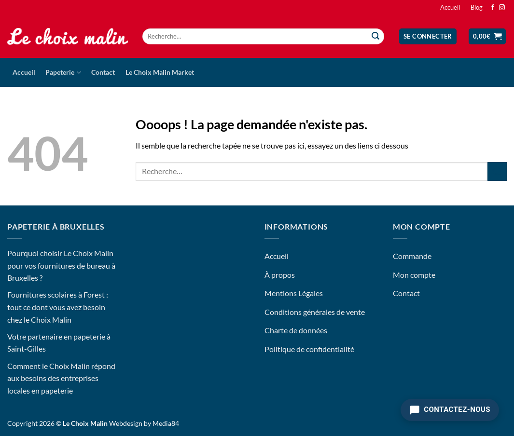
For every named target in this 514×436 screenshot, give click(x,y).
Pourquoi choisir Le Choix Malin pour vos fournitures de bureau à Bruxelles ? (61, 265)
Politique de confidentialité (309, 349)
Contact (103, 72)
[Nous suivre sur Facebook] (493, 7)
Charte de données (295, 330)
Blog (477, 7)
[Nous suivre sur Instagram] (502, 7)
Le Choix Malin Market (159, 72)
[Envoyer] (375, 36)
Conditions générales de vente (314, 311)
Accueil (450, 7)
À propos (279, 274)
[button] (428, 36)
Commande (412, 255)
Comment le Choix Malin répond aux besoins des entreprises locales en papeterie (61, 378)
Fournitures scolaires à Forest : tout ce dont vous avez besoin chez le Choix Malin (57, 307)
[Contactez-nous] (450, 410)
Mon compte (414, 274)
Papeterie (63, 72)
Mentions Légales (293, 293)
